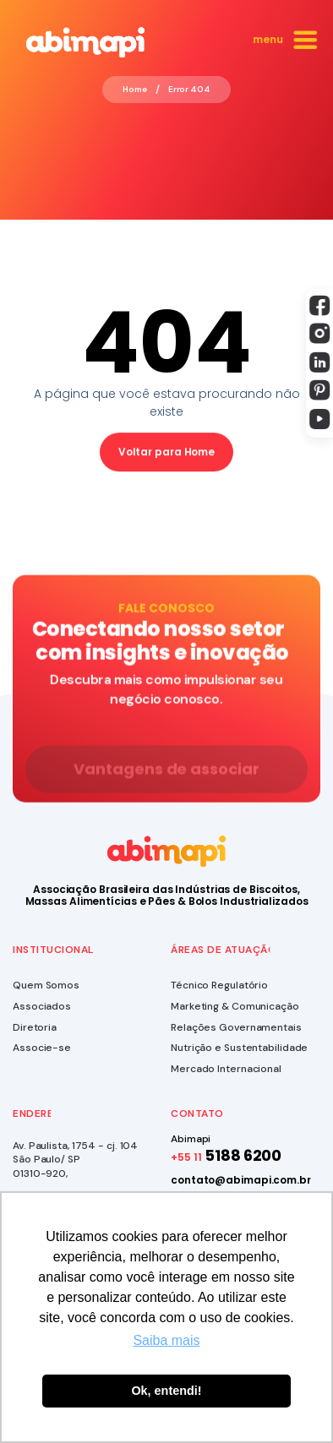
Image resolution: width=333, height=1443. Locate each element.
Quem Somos (46, 985)
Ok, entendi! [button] (166, 1390)
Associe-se (42, 1047)
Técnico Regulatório (219, 985)
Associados (42, 1006)
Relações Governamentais (236, 1027)
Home (135, 89)
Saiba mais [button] (166, 1340)
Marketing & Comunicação (235, 1006)
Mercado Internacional (226, 1068)
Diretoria (35, 1027)
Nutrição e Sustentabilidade (239, 1047)
